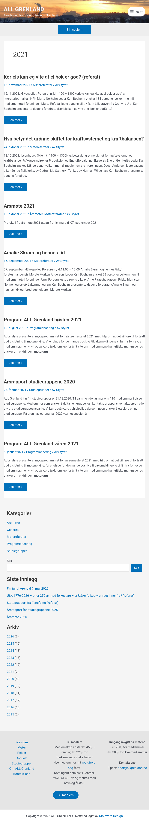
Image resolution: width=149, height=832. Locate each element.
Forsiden (22, 742)
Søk (9, 571)
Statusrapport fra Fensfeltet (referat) (31, 612)
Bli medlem (65, 795)
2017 (10, 707)
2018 (10, 700)
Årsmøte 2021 (20, 217)
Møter (22, 747)
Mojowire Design (111, 816)
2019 (10, 693)
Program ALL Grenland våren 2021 (43, 455)
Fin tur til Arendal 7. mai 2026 (27, 598)
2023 (10, 666)
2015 (10, 721)
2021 (10, 680)
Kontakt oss (21, 773)
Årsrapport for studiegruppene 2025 (31, 619)
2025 (10, 652)
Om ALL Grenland (22, 768)
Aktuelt (22, 757)
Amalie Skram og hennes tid (36, 264)
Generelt (12, 540)
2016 (10, 714)
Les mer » (15, 123)
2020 (10, 687)
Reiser (21, 752)
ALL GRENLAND (26, 11)
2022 (10, 673)
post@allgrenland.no (132, 768)
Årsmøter (36, 225)
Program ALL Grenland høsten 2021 (45, 331)
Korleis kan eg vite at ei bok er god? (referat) (54, 82)
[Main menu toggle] (136, 14)
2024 (10, 659)
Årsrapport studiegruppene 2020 (41, 393)
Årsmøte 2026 (16, 626)
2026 (10, 645)
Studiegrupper (38, 401)
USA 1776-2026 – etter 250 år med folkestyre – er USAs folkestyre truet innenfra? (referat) (68, 605)
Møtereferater (42, 89)
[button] (74, 34)
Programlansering (41, 339)
